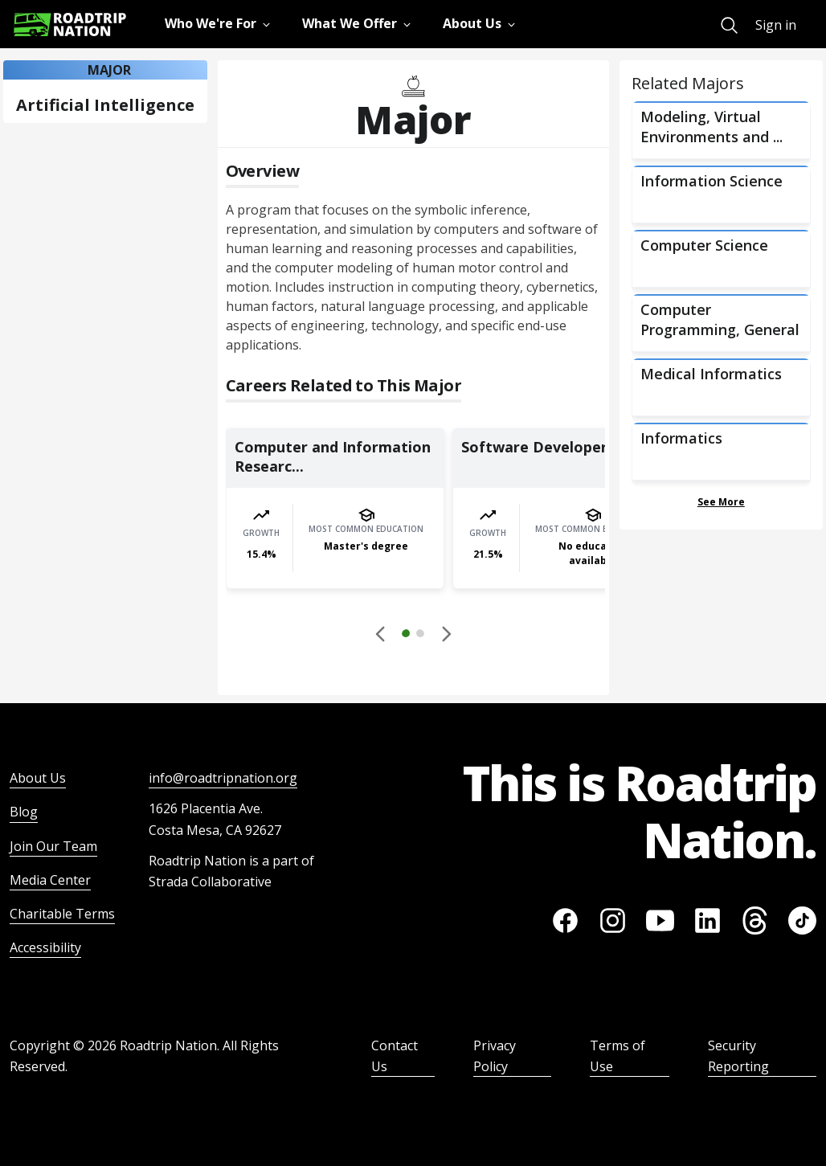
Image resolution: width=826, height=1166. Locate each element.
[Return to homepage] (70, 24)
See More (721, 502)
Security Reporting (738, 1056)
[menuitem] (729, 25)
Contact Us (394, 1056)
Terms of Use (617, 1056)
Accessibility (45, 947)
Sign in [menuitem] (775, 25)
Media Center (50, 880)
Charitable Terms (62, 914)
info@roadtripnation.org (223, 778)
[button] (413, 635)
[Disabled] (381, 633)
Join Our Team (53, 846)
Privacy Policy (494, 1056)
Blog (24, 811)
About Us (38, 778)
